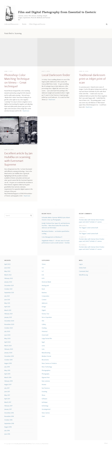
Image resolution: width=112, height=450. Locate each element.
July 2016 (7, 430)
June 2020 (7, 335)
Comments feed (83, 271)
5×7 (43, 271)
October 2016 (8, 420)
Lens (43, 349)
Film (43, 321)
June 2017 (7, 391)
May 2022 (7, 271)
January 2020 (8, 353)
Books (24, 24)
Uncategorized (46, 409)
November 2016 (9, 416)
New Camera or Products (49, 363)
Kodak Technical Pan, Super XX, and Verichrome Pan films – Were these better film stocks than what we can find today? (56, 226)
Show (43, 395)
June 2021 (7, 299)
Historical (44, 331)
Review (44, 384)
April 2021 (7, 306)
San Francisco (46, 388)
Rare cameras (46, 381)
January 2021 (8, 317)
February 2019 (8, 381)
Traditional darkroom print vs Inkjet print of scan (92, 79)
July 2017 (7, 388)
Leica (43, 345)
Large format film (47, 338)
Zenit (43, 416)
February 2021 (8, 314)
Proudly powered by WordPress (23, 443)
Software (44, 399)
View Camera (46, 413)
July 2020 (7, 331)
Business (44, 292)
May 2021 (7, 303)
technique (44, 402)
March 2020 (8, 345)
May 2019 (7, 370)
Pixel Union (45, 443)
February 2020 (8, 349)
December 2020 (9, 321)
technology (45, 406)
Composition (45, 296)
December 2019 (9, 356)
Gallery (44, 324)
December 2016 (9, 413)
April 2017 (7, 399)
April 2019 (7, 374)
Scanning (44, 391)
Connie (81, 217)
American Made (46, 282)
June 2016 (7, 434)
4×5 (43, 268)
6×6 (43, 275)
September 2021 (9, 292)
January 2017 (8, 409)
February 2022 (8, 278)
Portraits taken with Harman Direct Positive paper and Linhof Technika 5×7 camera (91, 221)
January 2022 (8, 282)
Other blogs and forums (37, 24)
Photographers (46, 370)
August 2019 (8, 363)
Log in (81, 264)
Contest (44, 299)
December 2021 (9, 285)
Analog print (45, 285)
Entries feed (82, 268)
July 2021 (7, 296)
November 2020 (9, 324)
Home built (45, 335)
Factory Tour (45, 314)
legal (43, 342)
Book (43, 289)
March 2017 (7, 402)
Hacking (44, 328)
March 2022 (7, 275)
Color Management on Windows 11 (52, 237)
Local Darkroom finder (56, 75)
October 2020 (8, 328)
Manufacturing (46, 353)
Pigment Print (46, 377)
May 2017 (7, 395)
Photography (45, 374)
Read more (26, 111)
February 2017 (8, 406)
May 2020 (7, 338)
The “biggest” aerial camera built (88, 228)
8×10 (43, 278)
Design (44, 306)
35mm (44, 264)
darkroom (44, 303)
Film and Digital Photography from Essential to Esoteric (57, 12)
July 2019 (7, 367)
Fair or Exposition (47, 317)
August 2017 (8, 384)
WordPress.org (83, 275)
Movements (45, 360)
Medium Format (46, 356)
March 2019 (7, 377)
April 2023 (7, 264)
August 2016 (8, 427)
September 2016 (9, 423)
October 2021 (8, 289)
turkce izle (82, 225)
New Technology (47, 367)
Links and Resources (11, 24)
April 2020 (7, 342)
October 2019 (8, 360)
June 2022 (7, 268)
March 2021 (7, 310)
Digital (44, 310)
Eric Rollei (82, 245)
